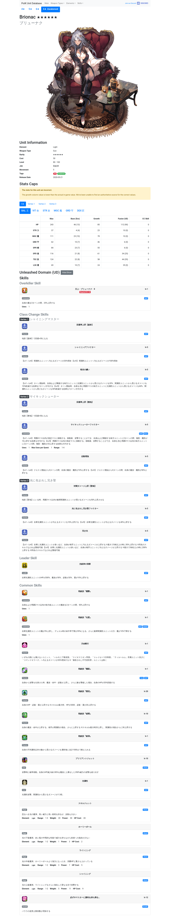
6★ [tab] (22, 204)
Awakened (61, 174)
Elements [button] (70, 3)
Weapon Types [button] (57, 3)
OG (55, 174)
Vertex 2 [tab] (42, 204)
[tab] (23, 9)
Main (47, 3)
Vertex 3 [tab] (52, 204)
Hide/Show (67, 272)
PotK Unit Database (31, 3)
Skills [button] (79, 3)
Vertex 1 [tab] (31, 204)
